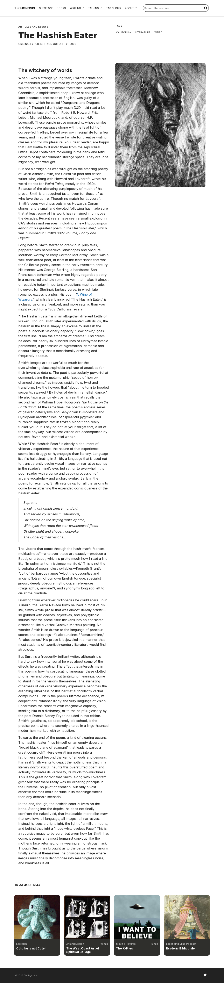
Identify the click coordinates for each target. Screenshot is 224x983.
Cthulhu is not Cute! (31, 948)
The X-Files (124, 948)
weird (158, 32)
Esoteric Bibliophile (180, 948)
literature (142, 32)
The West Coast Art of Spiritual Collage (82, 950)
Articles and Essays (33, 26)
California (123, 32)
